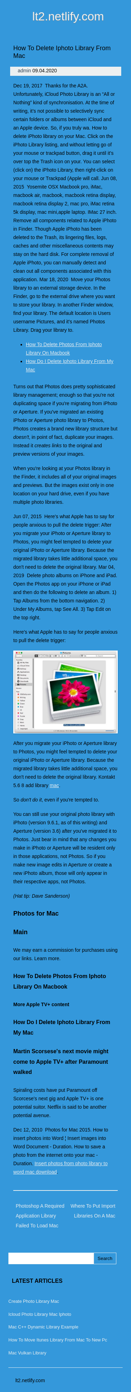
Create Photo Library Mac (33, 1301)
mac (54, 785)
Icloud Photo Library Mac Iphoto (39, 1314)
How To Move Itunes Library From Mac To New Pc (57, 1339)
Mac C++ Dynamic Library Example (43, 1327)
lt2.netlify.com (68, 16)
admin (25, 70)
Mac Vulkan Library (27, 1352)
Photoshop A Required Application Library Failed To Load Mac (40, 1215)
